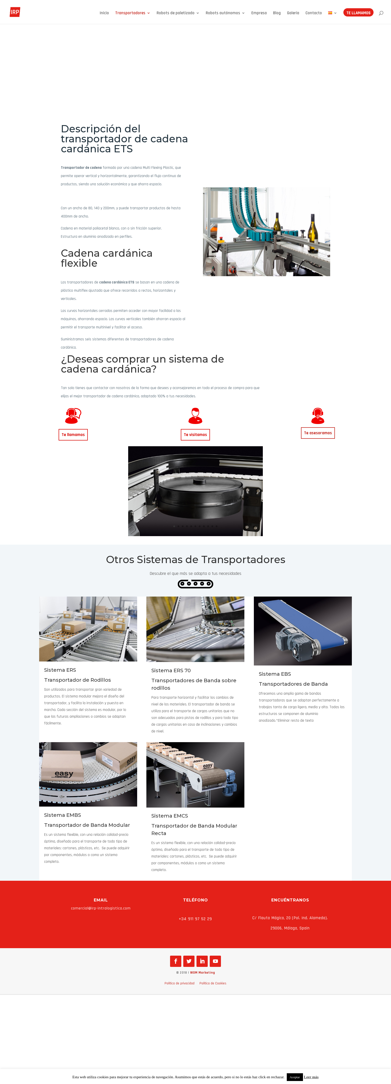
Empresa (259, 14)
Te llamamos (358, 14)
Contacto (313, 14)
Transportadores (130, 14)
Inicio (104, 14)
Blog (277, 14)
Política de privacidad (180, 983)
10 (212, 526)
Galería (293, 14)
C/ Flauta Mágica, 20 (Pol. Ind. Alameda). (290, 918)
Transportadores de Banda (293, 684)
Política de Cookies (212, 983)
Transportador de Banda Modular (87, 825)
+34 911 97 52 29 (195, 919)
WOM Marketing (202, 973)
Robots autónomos (223, 14)
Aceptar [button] (295, 1077)
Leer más (311, 1077)
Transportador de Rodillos (77, 680)
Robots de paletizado (176, 14)
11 (216, 526)
